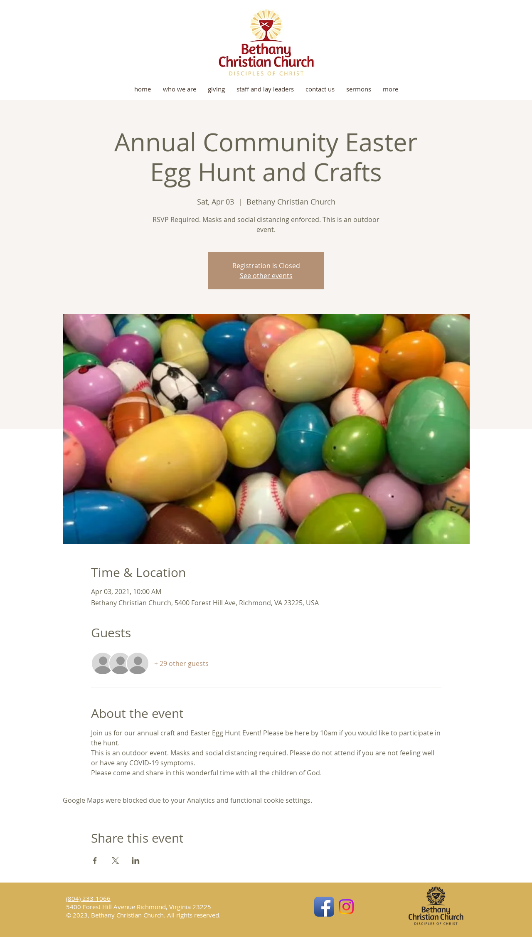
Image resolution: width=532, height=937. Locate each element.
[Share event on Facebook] (95, 860)
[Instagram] (346, 907)
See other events (266, 275)
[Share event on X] (115, 860)
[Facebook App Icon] (324, 907)
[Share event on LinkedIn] (136, 860)
